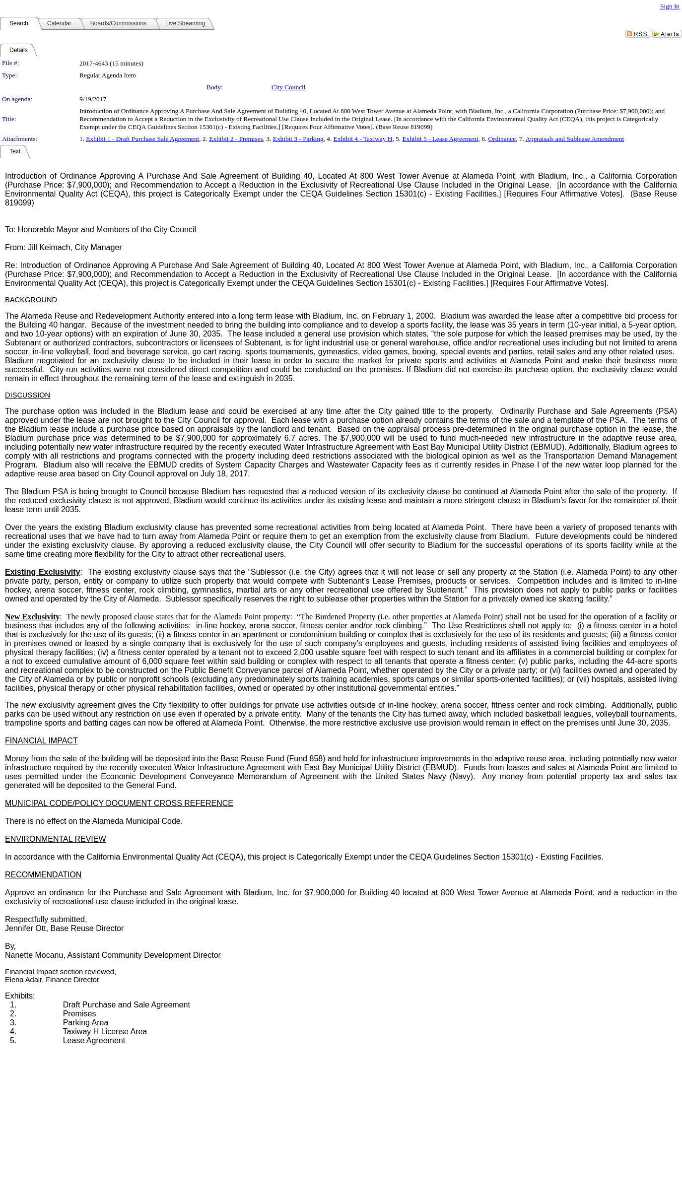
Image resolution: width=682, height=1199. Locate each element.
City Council (289, 87)
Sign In (670, 6)
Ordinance (502, 138)
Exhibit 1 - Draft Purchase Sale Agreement (142, 138)
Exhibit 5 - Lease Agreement (440, 138)
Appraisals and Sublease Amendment (574, 138)
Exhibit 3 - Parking (298, 138)
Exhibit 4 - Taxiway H (363, 138)
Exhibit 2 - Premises (236, 138)
